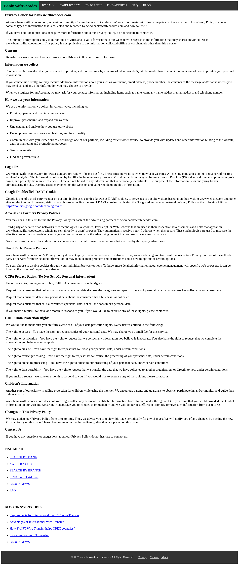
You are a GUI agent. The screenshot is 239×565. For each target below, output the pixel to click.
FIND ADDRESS (117, 5)
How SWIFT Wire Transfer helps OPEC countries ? (43, 528)
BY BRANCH (93, 5)
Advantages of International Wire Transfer (37, 522)
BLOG (147, 5)
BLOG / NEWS (20, 483)
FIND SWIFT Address (24, 477)
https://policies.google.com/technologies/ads (34, 206)
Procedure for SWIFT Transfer (29, 535)
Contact (154, 557)
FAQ (135, 5)
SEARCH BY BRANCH (25, 470)
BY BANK (48, 5)
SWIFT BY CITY (70, 5)
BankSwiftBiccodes (20, 6)
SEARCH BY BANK (23, 457)
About (164, 557)
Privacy (142, 557)
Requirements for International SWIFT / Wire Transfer (44, 515)
